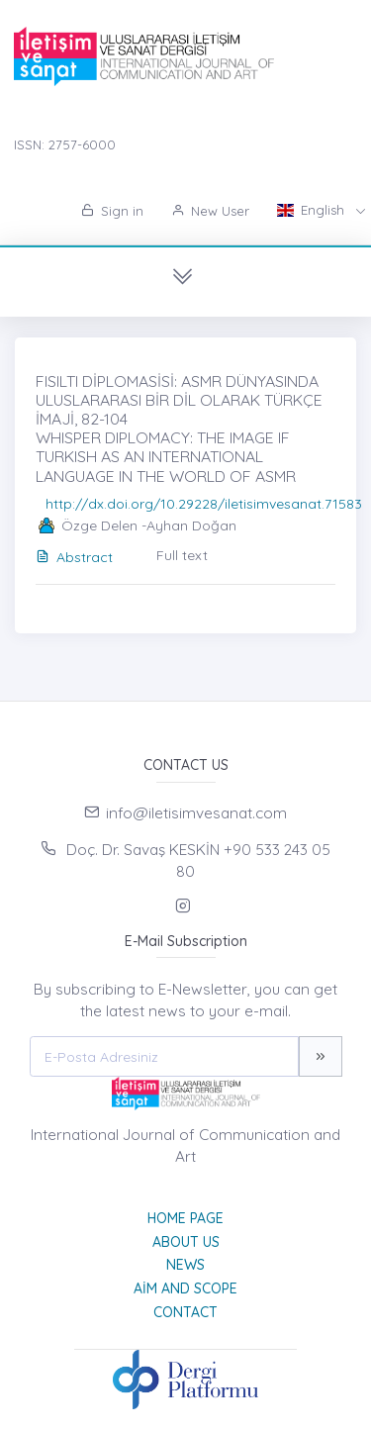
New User (210, 211)
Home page (185, 1218)
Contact (185, 1312)
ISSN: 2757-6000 (65, 144)
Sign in (112, 211)
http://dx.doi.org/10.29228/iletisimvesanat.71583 (204, 504)
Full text (182, 555)
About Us (186, 1242)
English (312, 210)
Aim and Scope (185, 1288)
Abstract (74, 557)
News (185, 1265)
